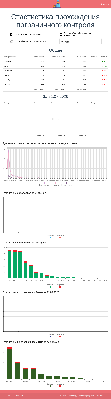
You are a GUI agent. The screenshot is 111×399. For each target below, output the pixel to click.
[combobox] (79, 42)
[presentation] (55, 119)
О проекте (105, 4)
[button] (100, 41)
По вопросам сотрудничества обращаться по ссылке (81, 396)
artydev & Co (19, 396)
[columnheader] (13, 56)
